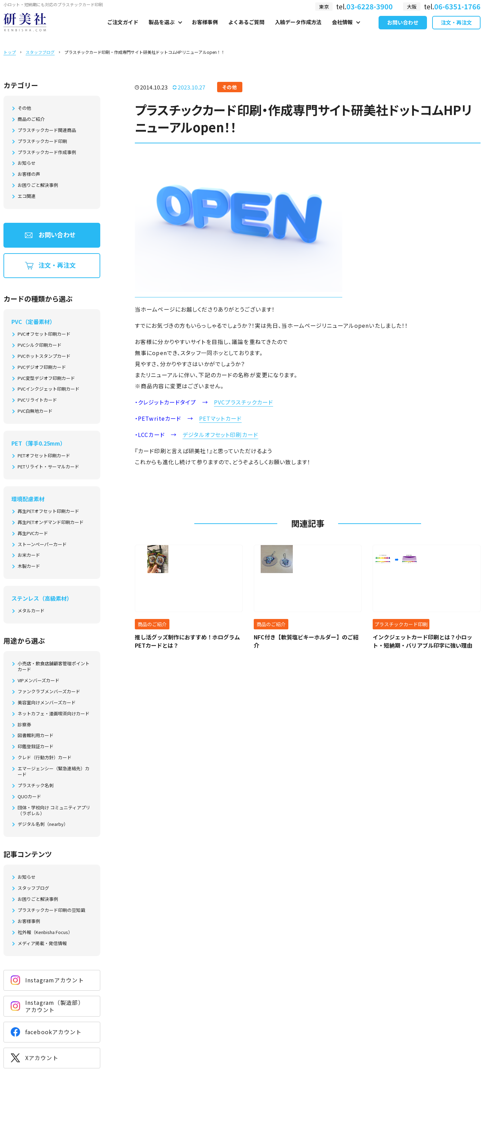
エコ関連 (27, 196)
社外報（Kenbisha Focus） (45, 932)
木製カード (29, 566)
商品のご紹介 (31, 119)
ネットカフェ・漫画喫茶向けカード (54, 714)
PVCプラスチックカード (243, 402)
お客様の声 (29, 174)
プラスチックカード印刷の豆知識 (51, 910)
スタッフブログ (40, 52)
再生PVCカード (33, 533)
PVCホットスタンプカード (44, 356)
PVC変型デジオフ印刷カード (46, 378)
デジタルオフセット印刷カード (220, 434)
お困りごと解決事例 (38, 185)
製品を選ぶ (162, 29)
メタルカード (31, 611)
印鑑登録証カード (36, 747)
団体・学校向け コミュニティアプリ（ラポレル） (54, 811)
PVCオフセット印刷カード (44, 334)
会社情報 (342, 29)
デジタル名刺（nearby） (43, 824)
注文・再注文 (456, 30)
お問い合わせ (402, 30)
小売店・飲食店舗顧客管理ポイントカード (54, 667)
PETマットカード (220, 418)
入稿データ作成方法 (298, 30)
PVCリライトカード (37, 400)
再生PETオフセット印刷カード (48, 511)
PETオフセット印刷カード (44, 456)
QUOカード (29, 797)
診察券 (24, 725)
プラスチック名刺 (36, 786)
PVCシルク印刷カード (40, 345)
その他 (24, 108)
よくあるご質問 (246, 30)
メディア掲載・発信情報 (42, 943)
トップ (9, 52)
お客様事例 (205, 30)
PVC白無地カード (35, 411)
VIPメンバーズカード (38, 681)
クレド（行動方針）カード (45, 758)
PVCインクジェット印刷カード (49, 389)
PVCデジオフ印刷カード (42, 367)
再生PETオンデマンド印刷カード (51, 522)
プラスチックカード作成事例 (47, 152)
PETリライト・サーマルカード (48, 467)
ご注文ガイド (122, 30)
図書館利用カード (36, 735)
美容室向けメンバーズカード (47, 703)
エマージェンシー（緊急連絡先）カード (54, 772)
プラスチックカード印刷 (42, 141)
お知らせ (27, 163)
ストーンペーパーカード (42, 544)
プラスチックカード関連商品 (47, 130)
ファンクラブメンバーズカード (49, 692)
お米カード (29, 555)
